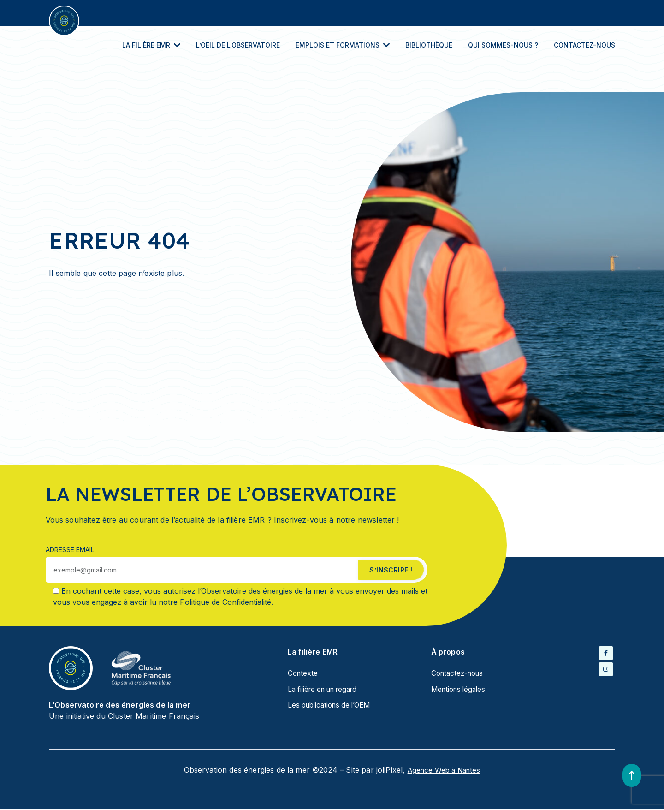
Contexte (303, 674)
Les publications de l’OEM (332, 705)
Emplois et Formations (343, 46)
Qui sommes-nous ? (503, 46)
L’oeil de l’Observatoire (238, 46)
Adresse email (70, 550)
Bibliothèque (428, 46)
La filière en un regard (326, 690)
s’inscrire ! (390, 571)
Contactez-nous (584, 46)
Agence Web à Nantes (444, 771)
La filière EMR (151, 46)
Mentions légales (460, 690)
